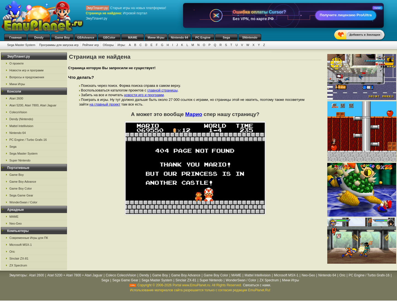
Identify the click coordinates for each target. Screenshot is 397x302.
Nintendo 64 (179, 37)
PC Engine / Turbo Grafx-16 (28, 139)
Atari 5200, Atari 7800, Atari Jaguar (33, 105)
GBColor (109, 37)
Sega (226, 37)
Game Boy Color (20, 188)
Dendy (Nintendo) (21, 119)
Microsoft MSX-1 (20, 244)
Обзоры (108, 45)
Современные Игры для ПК (28, 237)
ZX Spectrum (18, 265)
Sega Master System (21, 45)
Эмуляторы (17, 275)
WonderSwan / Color (23, 202)
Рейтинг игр (90, 45)
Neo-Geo (15, 223)
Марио (193, 114)
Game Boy (62, 37)
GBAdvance (85, 37)
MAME (132, 37)
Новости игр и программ (26, 70)
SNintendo (249, 37)
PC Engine (202, 37)
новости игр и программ (144, 95)
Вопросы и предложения (26, 77)
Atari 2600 (16, 98)
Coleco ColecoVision (121, 275)
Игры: (121, 45)
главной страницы (162, 90)
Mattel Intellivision (21, 126)
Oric (12, 251)
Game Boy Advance (22, 181)
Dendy (39, 37)
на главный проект (104, 104)
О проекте (16, 63)
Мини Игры (156, 37)
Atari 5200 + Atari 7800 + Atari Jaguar (75, 275)
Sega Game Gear (21, 195)
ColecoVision (18, 112)
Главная (15, 37)
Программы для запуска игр (59, 45)
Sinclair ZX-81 (18, 258)
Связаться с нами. (257, 285)
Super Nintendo (19, 160)
